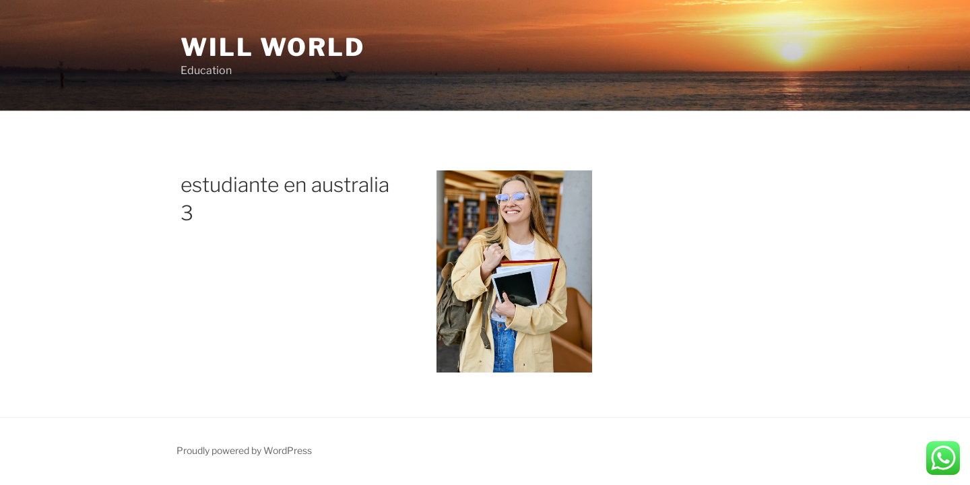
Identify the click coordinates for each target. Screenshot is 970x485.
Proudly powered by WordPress (244, 450)
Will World (273, 47)
